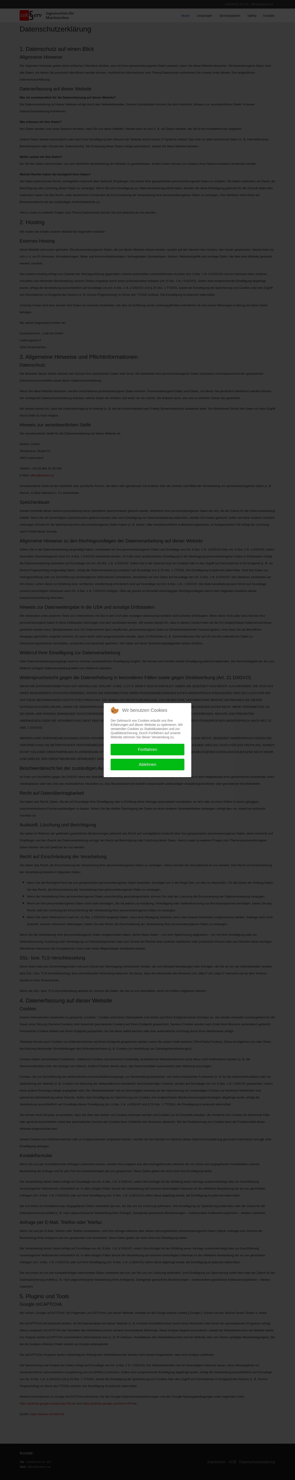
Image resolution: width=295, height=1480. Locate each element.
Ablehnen (147, 764)
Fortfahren (147, 749)
